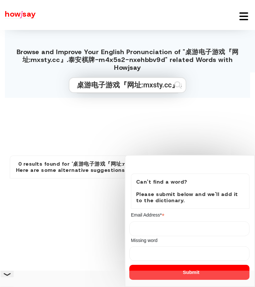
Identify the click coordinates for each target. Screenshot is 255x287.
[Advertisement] (127, 124)
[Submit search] (178, 85)
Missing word (144, 240)
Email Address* (147, 215)
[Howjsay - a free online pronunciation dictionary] (18, 15)
